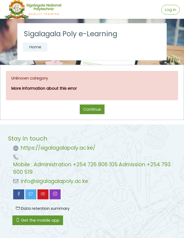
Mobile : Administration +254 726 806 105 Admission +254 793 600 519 (92, 168)
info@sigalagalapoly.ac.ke (54, 181)
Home (35, 47)
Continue (92, 109)
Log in (170, 9)
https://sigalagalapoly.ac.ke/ (58, 148)
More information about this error (44, 88)
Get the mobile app (38, 220)
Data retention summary (43, 208)
